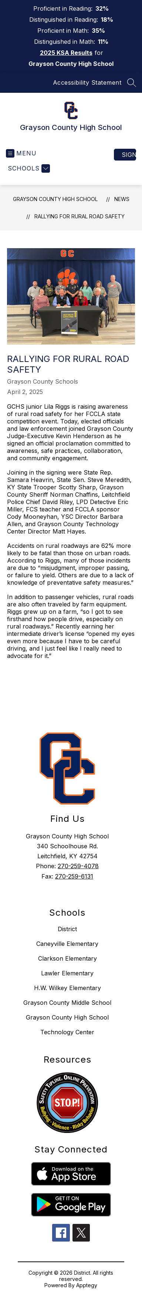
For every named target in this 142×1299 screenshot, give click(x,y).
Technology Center (67, 1032)
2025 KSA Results (66, 52)
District (67, 929)
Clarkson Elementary (67, 958)
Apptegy (86, 1285)
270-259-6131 (74, 876)
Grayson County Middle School (67, 1002)
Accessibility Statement (87, 82)
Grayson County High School (55, 199)
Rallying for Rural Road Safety (79, 216)
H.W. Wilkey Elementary (67, 988)
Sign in (129, 154)
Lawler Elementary (67, 973)
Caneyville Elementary (67, 943)
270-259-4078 (78, 866)
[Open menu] (21, 153)
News (121, 199)
